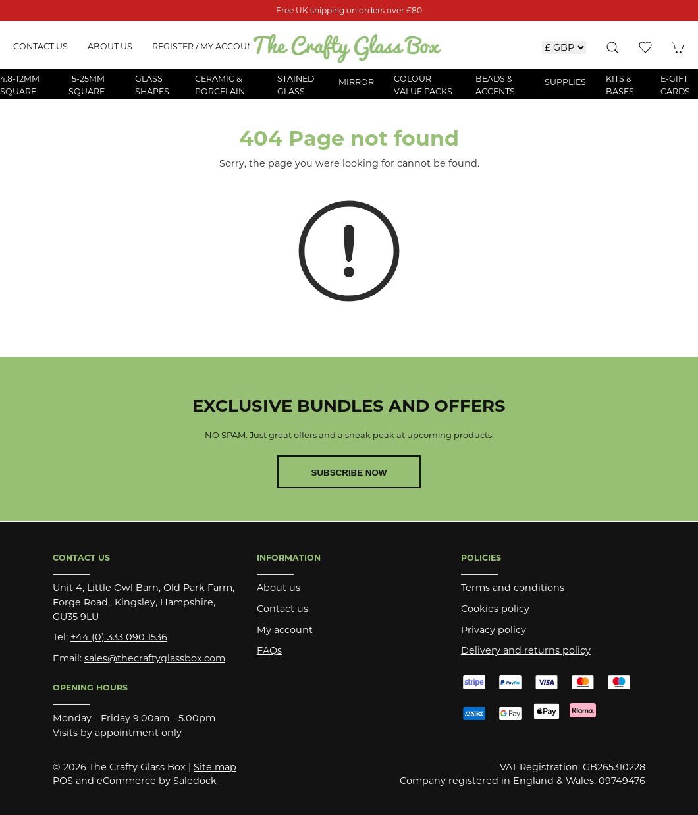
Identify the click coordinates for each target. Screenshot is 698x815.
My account (285, 630)
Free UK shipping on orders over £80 (349, 10)
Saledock (195, 781)
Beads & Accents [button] (495, 85)
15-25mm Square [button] (86, 85)
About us (110, 46)
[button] (612, 47)
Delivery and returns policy (526, 650)
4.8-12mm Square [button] (20, 85)
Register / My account (205, 46)
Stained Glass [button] (295, 85)
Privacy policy (493, 630)
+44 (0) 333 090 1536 (118, 637)
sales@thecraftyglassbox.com (154, 658)
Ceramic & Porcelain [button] (220, 85)
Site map (215, 767)
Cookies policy (495, 609)
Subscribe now (349, 473)
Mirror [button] (356, 82)
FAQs (269, 650)
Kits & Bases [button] (620, 85)
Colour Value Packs (423, 85)
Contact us (40, 46)
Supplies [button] (565, 82)
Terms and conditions (512, 588)
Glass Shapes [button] (152, 85)
